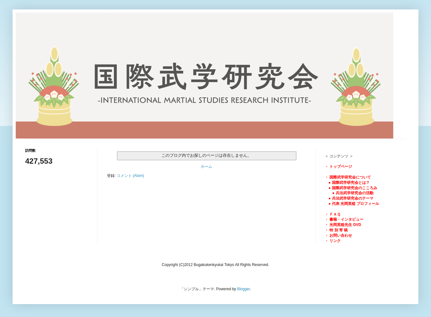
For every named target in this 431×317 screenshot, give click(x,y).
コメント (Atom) (130, 175)
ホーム (206, 166)
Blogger (243, 289)
